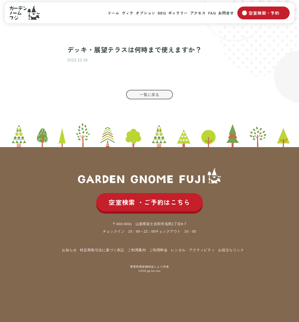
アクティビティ (202, 250)
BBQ (162, 13)
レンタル (178, 250)
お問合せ (226, 13)
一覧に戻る (149, 95)
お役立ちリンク (231, 250)
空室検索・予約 (264, 13)
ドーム (113, 13)
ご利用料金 (158, 250)
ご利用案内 (137, 250)
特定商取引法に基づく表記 (102, 250)
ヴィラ (127, 13)
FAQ (212, 13)
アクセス (198, 13)
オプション (145, 13)
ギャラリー (178, 13)
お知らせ (69, 250)
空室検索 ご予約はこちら (149, 202)
